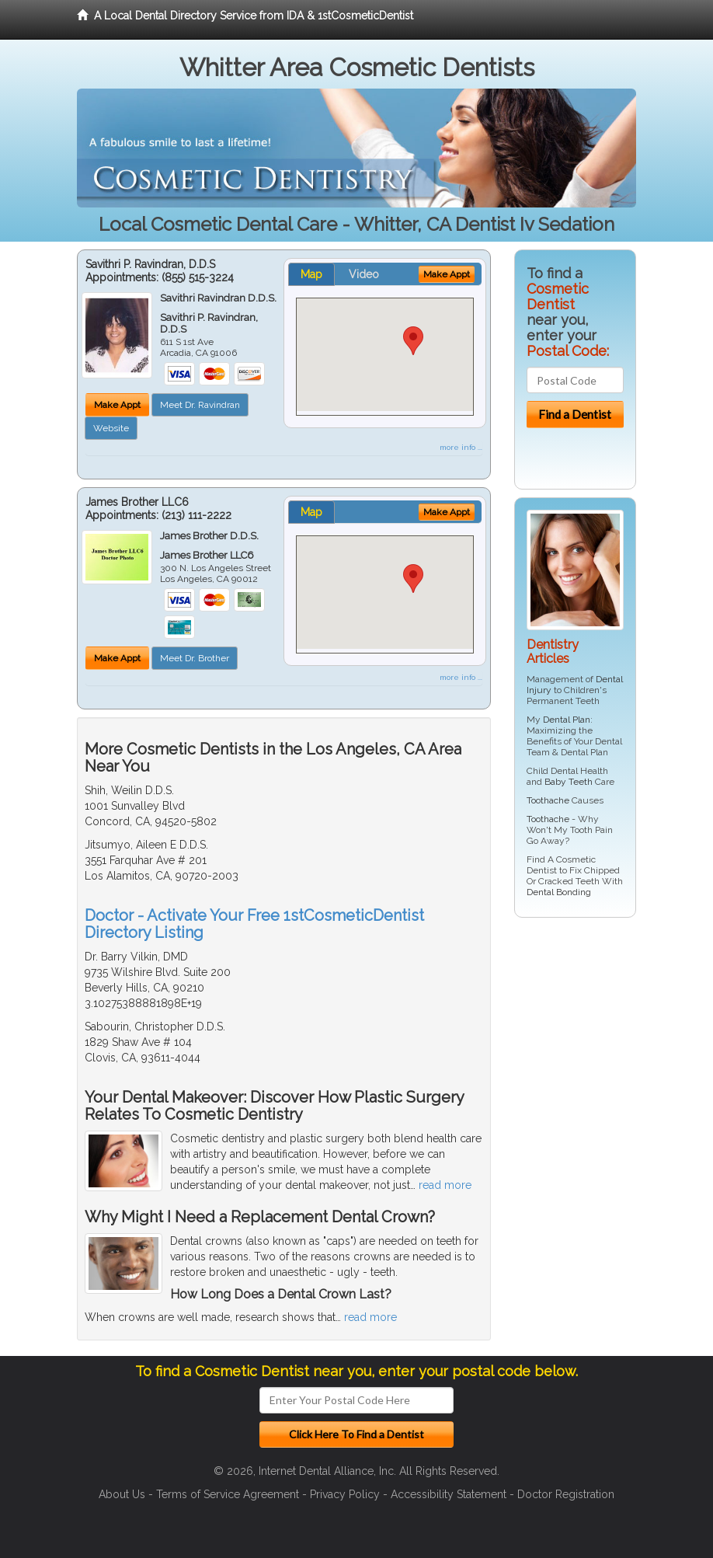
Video (364, 274)
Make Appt (117, 404)
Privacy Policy (345, 1494)
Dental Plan (566, 719)
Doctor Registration (565, 1494)
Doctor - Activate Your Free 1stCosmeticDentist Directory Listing (254, 924)
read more (445, 1185)
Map (311, 274)
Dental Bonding (559, 892)
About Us (122, 1494)
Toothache (548, 800)
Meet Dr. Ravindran (200, 404)
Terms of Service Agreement (227, 1494)
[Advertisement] (593, 1049)
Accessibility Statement (448, 1494)
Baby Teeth (568, 781)
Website (111, 428)
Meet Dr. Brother (194, 658)
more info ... (461, 447)
